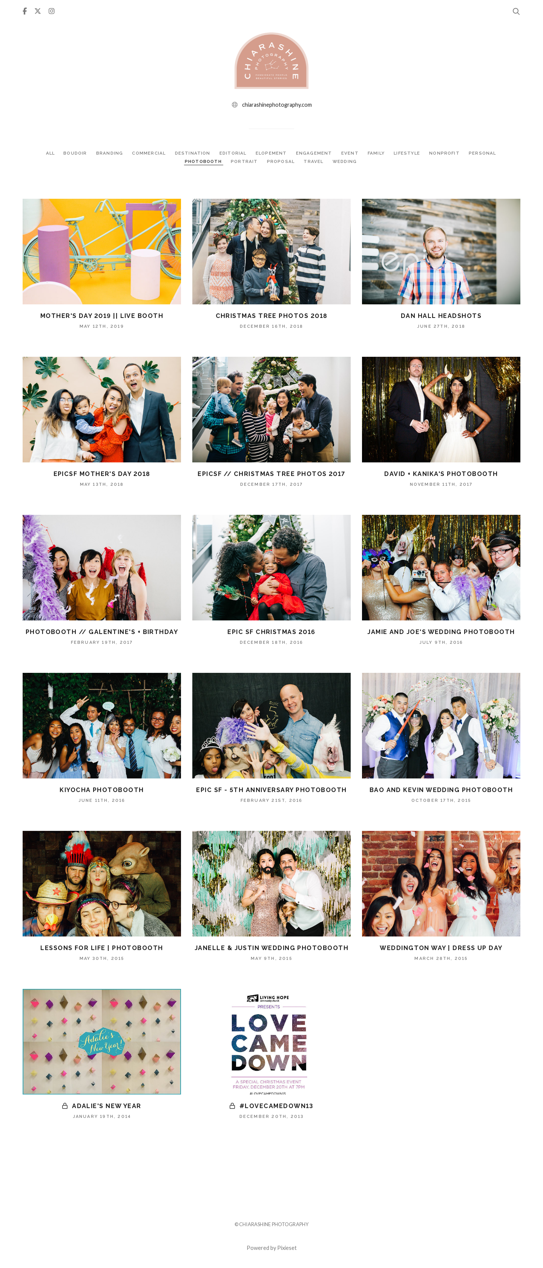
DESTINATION (192, 153)
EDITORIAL (233, 153)
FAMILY (378, 153)
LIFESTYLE (410, 153)
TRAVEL (315, 161)
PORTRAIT (244, 161)
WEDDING (346, 161)
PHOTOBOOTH (202, 161)
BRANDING (107, 153)
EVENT (351, 153)
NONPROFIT (448, 153)
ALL (46, 153)
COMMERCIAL (147, 153)
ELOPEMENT (272, 153)
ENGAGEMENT (315, 153)
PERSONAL (486, 153)
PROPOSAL (282, 161)
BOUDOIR (72, 153)
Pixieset (287, 1248)
